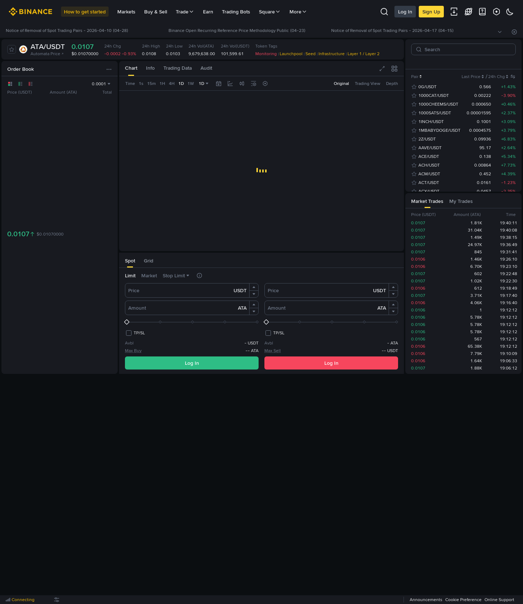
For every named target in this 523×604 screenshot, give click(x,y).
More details (290, 314)
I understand (262, 334)
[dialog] (261, 302)
